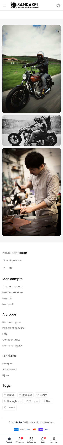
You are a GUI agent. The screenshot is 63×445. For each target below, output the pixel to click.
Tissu (47, 401)
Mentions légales (12, 345)
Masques (7, 363)
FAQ (4, 334)
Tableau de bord (12, 286)
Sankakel (16, 422)
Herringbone (12, 401)
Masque (32, 401)
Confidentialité (11, 339)
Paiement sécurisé (13, 328)
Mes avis (7, 298)
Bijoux (5, 375)
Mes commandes (12, 292)
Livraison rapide (11, 322)
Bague (9, 395)
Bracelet (25, 395)
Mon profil (8, 304)
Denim (42, 395)
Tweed (9, 407)
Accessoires (9, 369)
